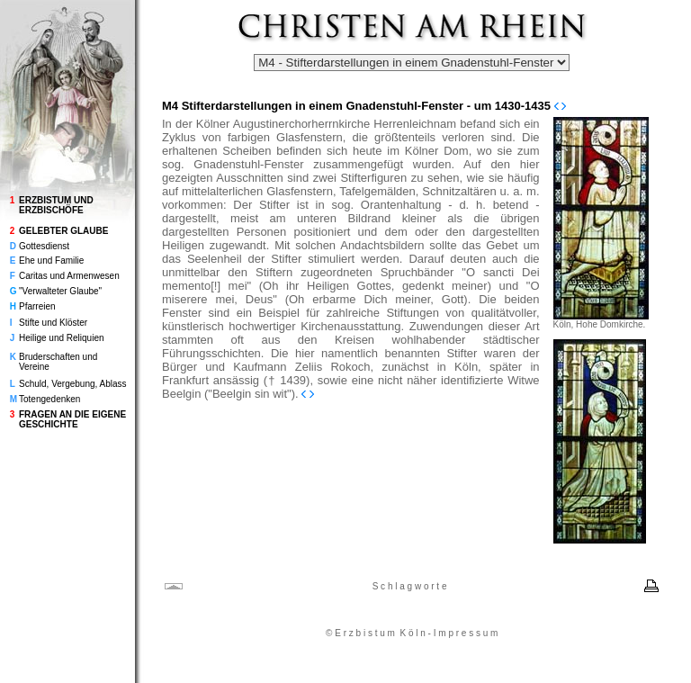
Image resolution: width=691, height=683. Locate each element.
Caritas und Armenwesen (69, 276)
